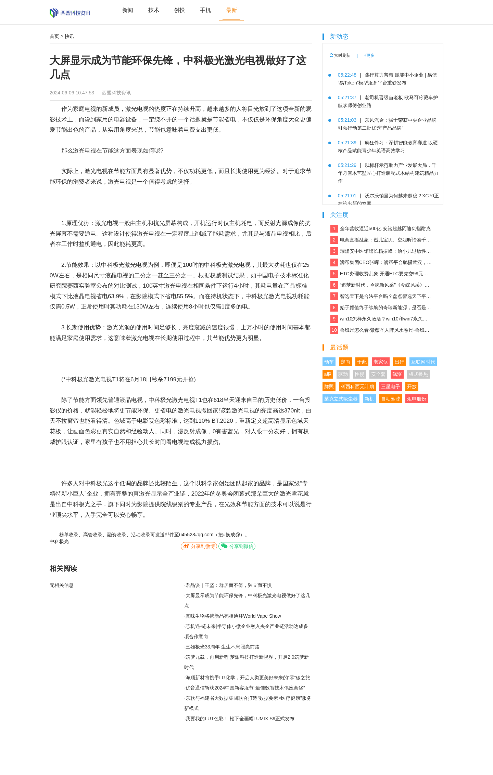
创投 (179, 10)
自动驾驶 (390, 399)
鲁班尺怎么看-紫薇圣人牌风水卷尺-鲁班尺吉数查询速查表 (381, 330)
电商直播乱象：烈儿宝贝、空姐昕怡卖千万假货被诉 (381, 240)
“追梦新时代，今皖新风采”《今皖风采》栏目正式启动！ (381, 285)
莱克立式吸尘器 (341, 399)
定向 (345, 362)
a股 (328, 374)
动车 (329, 362)
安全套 (378, 374)
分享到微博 (199, 546)
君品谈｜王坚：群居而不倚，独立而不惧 (229, 585)
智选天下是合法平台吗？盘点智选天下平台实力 (381, 296)
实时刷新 (340, 55)
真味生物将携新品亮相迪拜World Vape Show (233, 616)
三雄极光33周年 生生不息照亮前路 (222, 646)
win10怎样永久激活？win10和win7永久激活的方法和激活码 (381, 319)
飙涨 (397, 374)
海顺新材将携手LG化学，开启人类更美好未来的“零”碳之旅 (248, 677)
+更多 (369, 55)
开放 (412, 386)
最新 (231, 10)
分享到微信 (236, 546)
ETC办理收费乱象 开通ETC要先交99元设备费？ (381, 274)
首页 (54, 36)
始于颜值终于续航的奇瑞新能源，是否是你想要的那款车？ (381, 308)
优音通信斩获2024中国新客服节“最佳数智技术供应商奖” (245, 688)
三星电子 (390, 386)
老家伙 (381, 362)
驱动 (343, 374)
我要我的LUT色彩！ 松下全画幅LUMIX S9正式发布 (240, 718)
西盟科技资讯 (116, 92)
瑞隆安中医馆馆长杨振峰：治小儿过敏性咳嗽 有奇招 (381, 251)
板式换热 (418, 374)
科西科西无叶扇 (357, 386)
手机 (205, 10)
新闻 (127, 10)
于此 (362, 362)
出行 (399, 362)
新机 (369, 399)
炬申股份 (416, 399)
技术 (153, 10)
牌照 (329, 386)
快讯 (69, 36)
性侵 (359, 374)
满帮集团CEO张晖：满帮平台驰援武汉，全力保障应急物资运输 (381, 262)
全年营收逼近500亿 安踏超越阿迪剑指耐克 (380, 229)
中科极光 (59, 541)
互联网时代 (423, 362)
